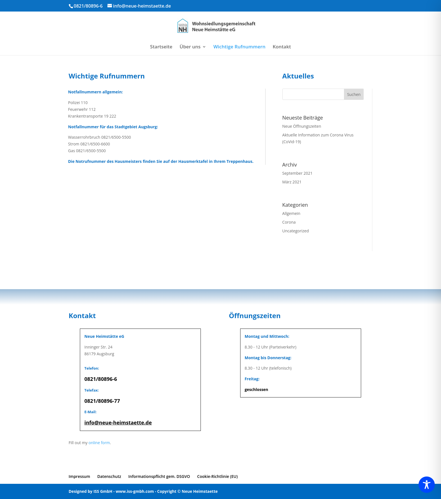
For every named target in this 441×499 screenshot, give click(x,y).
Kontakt (282, 47)
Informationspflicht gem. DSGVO (159, 476)
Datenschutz (109, 476)
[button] (12, 486)
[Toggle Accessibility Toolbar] (426, 484)
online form (99, 442)
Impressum (79, 476)
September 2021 (297, 173)
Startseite (161, 47)
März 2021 (292, 182)
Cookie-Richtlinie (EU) (217, 476)
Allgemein (291, 213)
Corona (289, 222)
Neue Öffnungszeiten (301, 126)
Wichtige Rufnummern (239, 47)
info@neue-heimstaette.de (118, 422)
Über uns (190, 47)
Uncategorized (295, 230)
